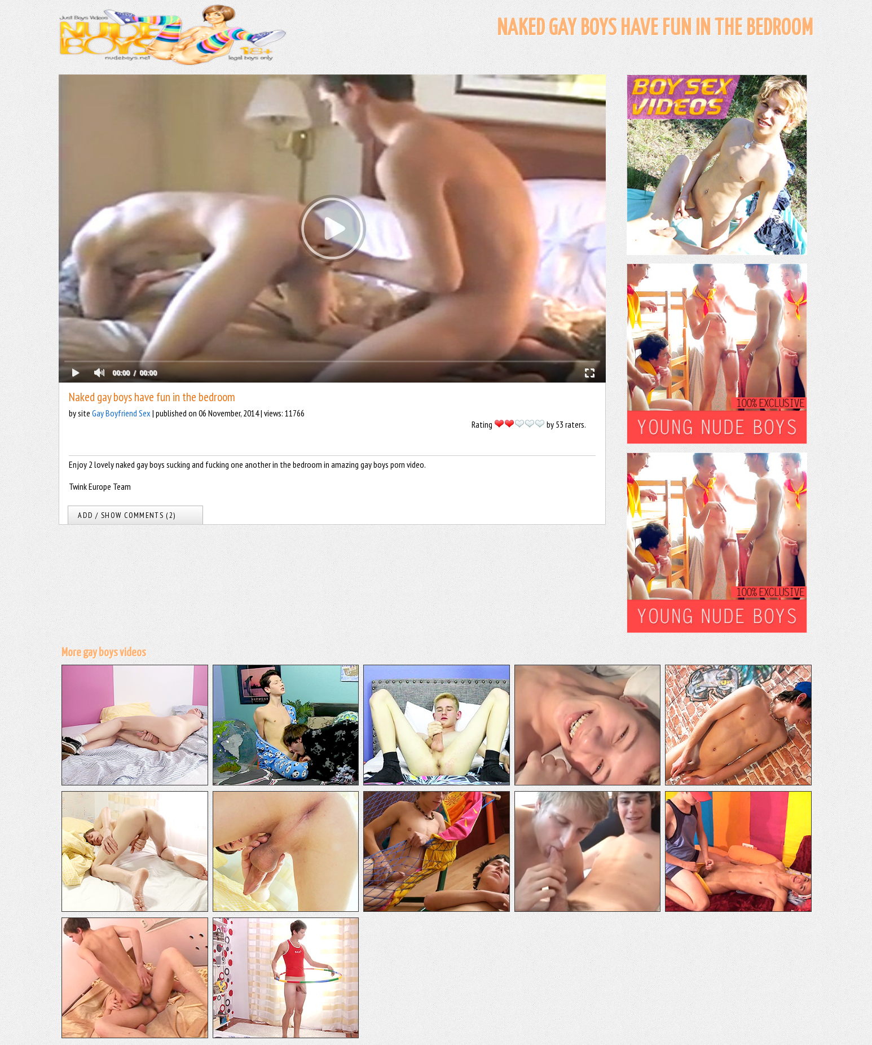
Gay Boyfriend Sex (121, 413)
